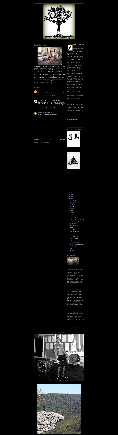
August (71, 208)
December (72, 200)
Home (49, 139)
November (72, 202)
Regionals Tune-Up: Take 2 (76, 236)
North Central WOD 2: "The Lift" (77, 219)
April (71, 216)
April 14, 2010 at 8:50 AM (48, 91)
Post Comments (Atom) (45, 142)
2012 (70, 194)
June (71, 212)
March (71, 248)
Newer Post (36, 139)
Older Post (62, 139)
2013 (70, 192)
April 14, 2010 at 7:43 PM (54, 100)
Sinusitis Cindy (73, 223)
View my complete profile (73, 91)
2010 (70, 198)
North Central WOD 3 (74, 217)
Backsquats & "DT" (74, 238)
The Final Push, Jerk (74, 225)
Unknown (40, 91)
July (71, 210)
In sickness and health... (75, 242)
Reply (39, 96)
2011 (70, 196)
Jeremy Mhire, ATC (42, 100)
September (72, 206)
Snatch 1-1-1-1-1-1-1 (74, 221)
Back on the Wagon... (74, 240)
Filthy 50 (71, 227)
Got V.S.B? (72, 229)
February (72, 250)
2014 (70, 190)
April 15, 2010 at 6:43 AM (48, 112)
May (71, 214)
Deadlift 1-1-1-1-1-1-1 (74, 234)
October (72, 204)
